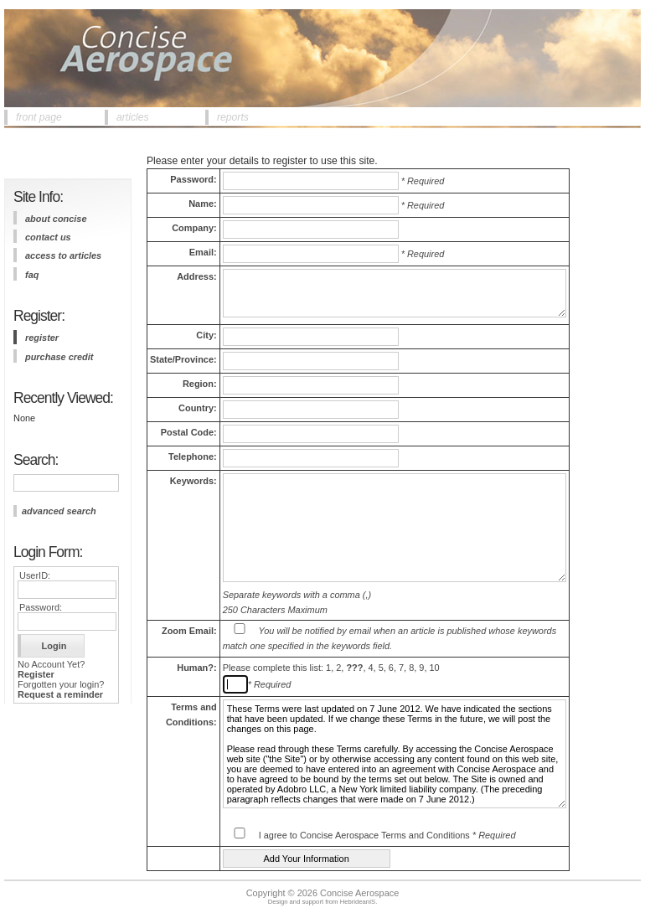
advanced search (59, 511)
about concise (56, 219)
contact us (48, 237)
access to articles (63, 255)
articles (132, 117)
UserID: (34, 575)
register (42, 338)
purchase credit (59, 357)
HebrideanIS (358, 901)
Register (36, 674)
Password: (40, 607)
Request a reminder (60, 694)
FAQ (32, 275)
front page (39, 117)
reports (233, 117)
